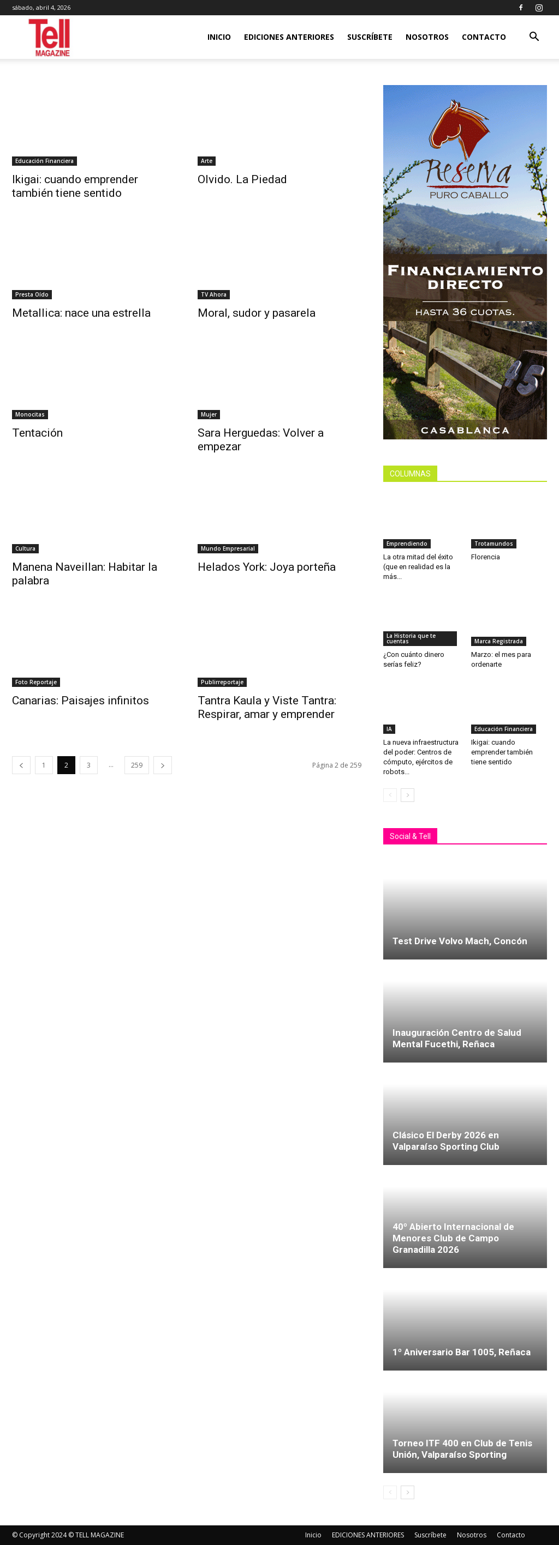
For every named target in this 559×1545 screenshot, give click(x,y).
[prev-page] (21, 765)
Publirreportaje (222, 682)
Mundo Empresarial (228, 548)
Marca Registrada (498, 641)
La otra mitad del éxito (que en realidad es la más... (418, 567)
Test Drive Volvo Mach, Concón (460, 941)
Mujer (209, 414)
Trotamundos (493, 543)
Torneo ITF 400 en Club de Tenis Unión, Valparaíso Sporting (462, 1449)
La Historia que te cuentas (411, 638)
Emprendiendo (406, 543)
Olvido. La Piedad (242, 179)
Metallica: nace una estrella (82, 312)
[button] (534, 38)
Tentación (37, 432)
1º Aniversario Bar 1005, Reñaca (462, 1352)
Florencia (487, 557)
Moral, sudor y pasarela (257, 312)
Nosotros (427, 37)
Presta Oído (32, 294)
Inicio (219, 37)
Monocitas (30, 414)
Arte (206, 161)
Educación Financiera (44, 161)
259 (136, 765)
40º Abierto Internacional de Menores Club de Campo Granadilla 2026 (453, 1238)
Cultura (25, 548)
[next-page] (162, 765)
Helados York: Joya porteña (267, 567)
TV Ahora (214, 294)
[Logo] (50, 37)
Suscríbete (370, 37)
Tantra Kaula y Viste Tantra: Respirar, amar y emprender (267, 707)
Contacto (484, 37)
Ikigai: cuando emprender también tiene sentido (75, 186)
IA (389, 729)
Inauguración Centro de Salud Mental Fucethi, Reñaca (457, 1038)
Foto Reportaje (36, 682)
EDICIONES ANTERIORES (289, 37)
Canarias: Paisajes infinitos (80, 700)
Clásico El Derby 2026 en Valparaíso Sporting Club (446, 1141)
